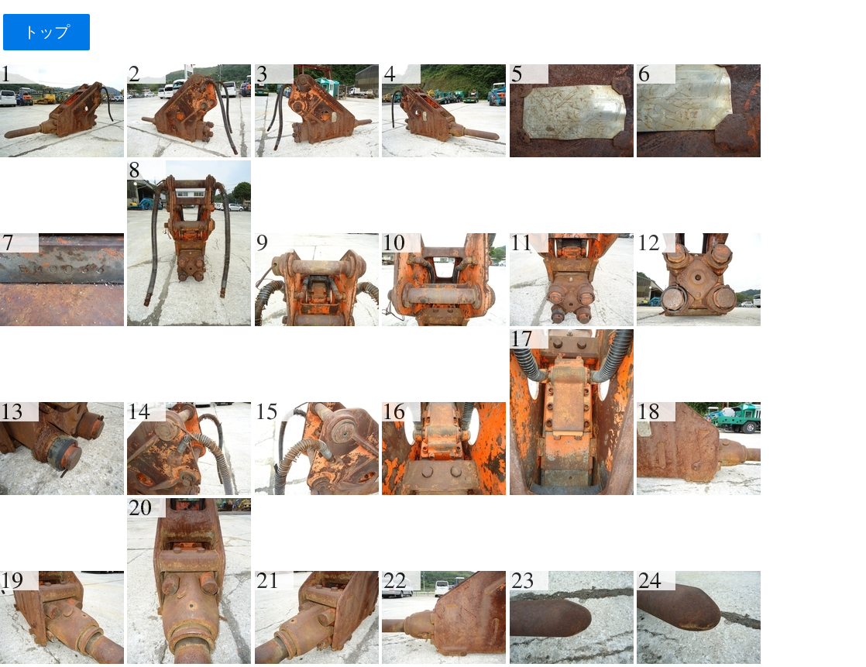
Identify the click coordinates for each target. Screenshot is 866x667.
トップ (46, 31)
